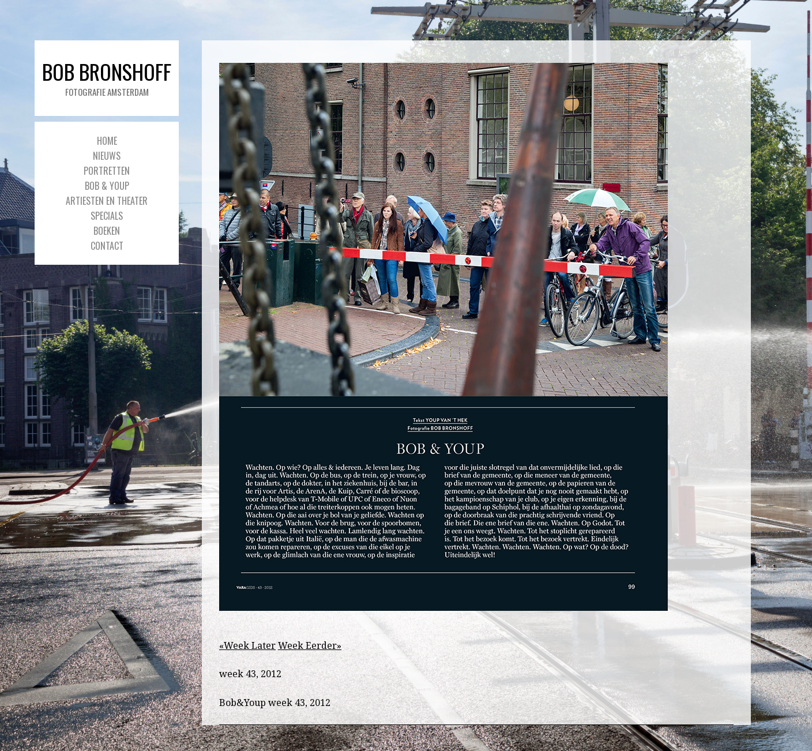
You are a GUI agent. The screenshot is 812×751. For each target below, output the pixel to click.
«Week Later (247, 645)
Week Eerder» (309, 645)
